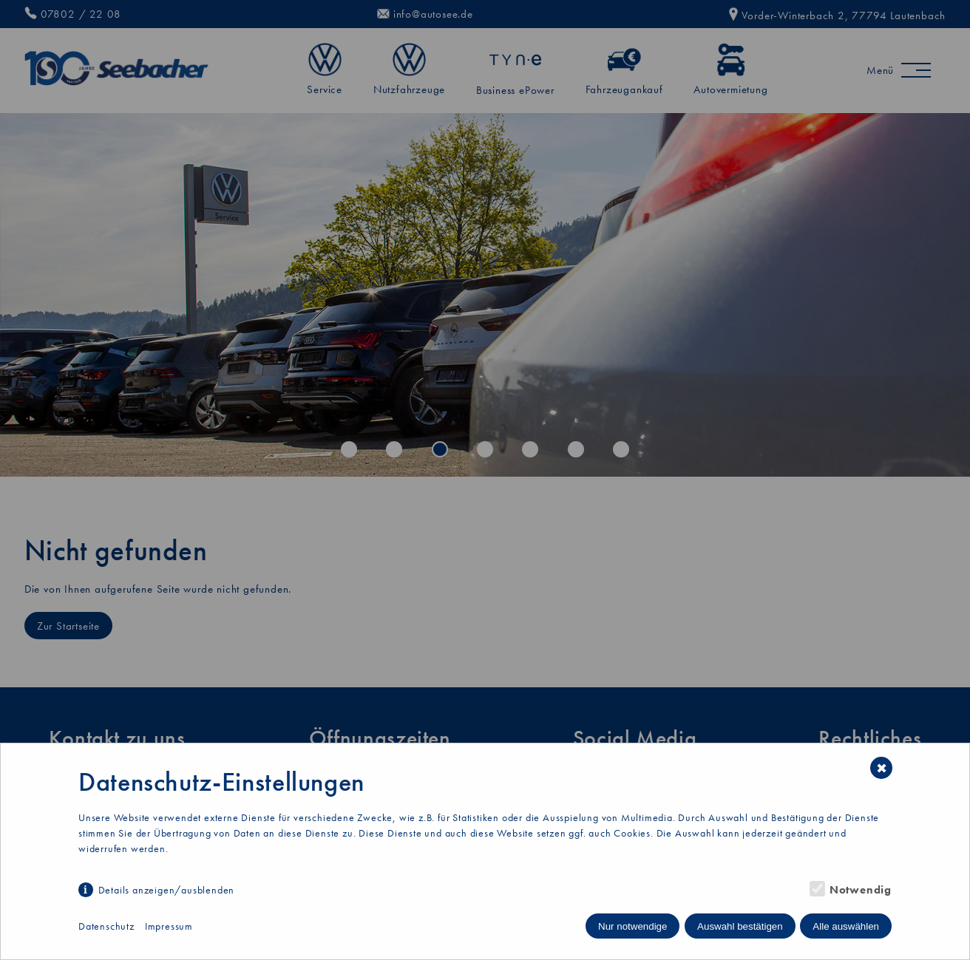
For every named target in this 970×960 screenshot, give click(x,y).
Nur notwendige (632, 926)
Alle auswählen (846, 926)
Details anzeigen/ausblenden (166, 889)
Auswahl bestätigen (740, 926)
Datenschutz (106, 926)
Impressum (169, 926)
